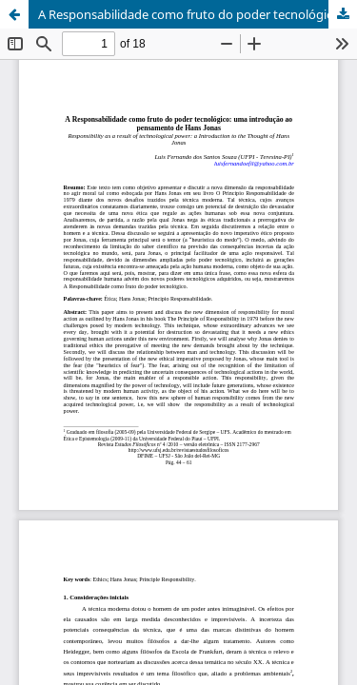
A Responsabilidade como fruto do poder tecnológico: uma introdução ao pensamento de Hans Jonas (197, 14)
